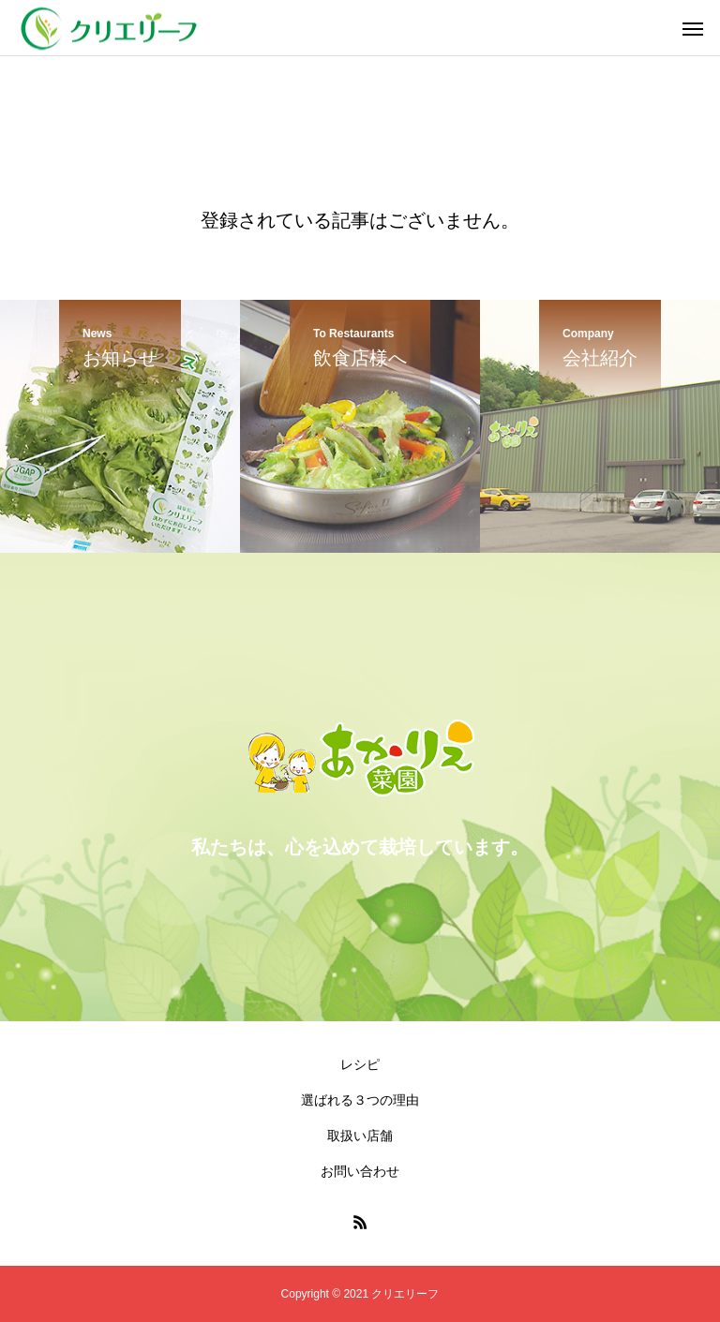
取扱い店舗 (360, 1135)
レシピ (360, 1064)
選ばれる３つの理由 (360, 1099)
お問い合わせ (360, 1171)
